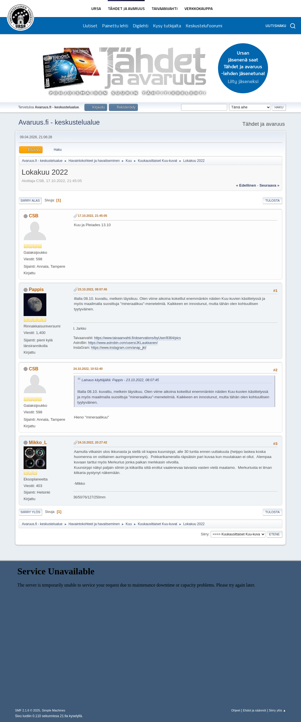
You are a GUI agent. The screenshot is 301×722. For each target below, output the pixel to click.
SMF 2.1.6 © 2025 (27, 710)
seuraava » (269, 185)
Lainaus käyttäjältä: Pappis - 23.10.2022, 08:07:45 (120, 380)
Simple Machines (53, 710)
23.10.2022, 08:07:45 (92, 289)
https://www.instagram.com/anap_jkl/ (119, 348)
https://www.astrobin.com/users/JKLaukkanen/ (123, 343)
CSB (33, 215)
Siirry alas (30, 200)
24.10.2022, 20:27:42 (92, 442)
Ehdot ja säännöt (254, 710)
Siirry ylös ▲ (277, 710)
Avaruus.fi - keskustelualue (59, 122)
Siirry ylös (30, 512)
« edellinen (246, 185)
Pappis (36, 289)
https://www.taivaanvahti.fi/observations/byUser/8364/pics (137, 338)
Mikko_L (38, 442)
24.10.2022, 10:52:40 (88, 368)
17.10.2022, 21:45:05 (92, 215)
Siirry (205, 534)
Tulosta (272, 200)
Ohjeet (235, 710)
